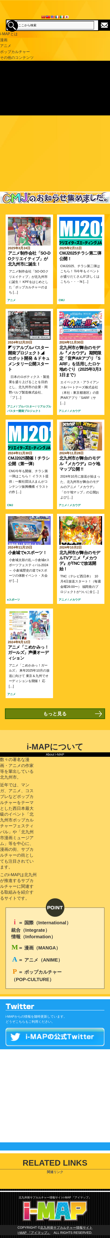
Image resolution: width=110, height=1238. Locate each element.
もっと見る (55, 713)
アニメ (11, 300)
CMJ (61, 300)
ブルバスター (26, 406)
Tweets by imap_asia (15, 1052)
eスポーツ (13, 599)
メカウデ (75, 411)
